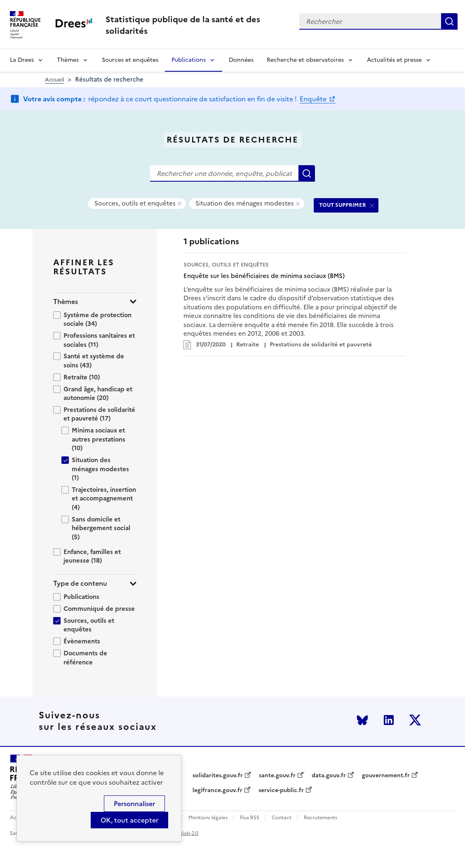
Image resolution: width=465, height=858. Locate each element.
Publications (188, 60)
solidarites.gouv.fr (218, 775)
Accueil (54, 80)
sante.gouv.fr (277, 775)
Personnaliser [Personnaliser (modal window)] (134, 804)
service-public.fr (281, 790)
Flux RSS (249, 817)
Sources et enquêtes (130, 60)
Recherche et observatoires (305, 60)
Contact (281, 817)
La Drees (22, 60)
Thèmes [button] (65, 301)
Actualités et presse (394, 60)
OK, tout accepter (129, 820)
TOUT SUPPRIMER (342, 205)
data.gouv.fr (329, 775)
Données (241, 60)
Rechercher (449, 21)
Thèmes (68, 60)
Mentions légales (208, 817)
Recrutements (320, 817)
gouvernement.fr (386, 775)
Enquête (314, 99)
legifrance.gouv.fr (217, 790)
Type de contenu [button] (80, 583)
